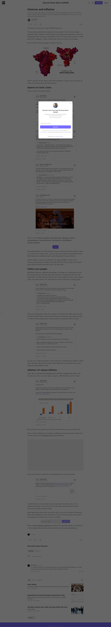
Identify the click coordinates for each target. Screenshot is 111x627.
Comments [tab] (31, 551)
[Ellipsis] (83, 565)
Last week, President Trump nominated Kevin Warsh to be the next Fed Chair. (48, 586)
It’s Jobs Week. (31, 609)
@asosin (72, 238)
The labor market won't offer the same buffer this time (47, 607)
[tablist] (33, 551)
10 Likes (33, 534)
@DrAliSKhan (66, 240)
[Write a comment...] (57, 558)
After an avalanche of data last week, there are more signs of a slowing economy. (46, 598)
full (56, 474)
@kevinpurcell (56, 240)
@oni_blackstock (55, 238)
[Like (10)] (30, 24)
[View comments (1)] (35, 24)
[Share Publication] (92, 2)
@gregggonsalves (32, 240)
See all (31, 617)
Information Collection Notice (55, 132)
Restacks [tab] (37, 551)
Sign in (106, 3)
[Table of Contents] (2, 313)
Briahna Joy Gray (48, 435)
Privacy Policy (67, 132)
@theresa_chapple (43, 238)
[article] (55, 587)
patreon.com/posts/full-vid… (62, 486)
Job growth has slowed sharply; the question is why (46, 595)
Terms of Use (63, 130)
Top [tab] (29, 580)
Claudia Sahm (34, 19)
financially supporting (43, 525)
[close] (70, 103)
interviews (49, 373)
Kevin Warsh (31, 584)
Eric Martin (34, 565)
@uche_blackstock (45, 240)
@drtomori (65, 238)
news (46, 43)
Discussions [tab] (39, 580)
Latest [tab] (33, 580)
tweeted (66, 373)
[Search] (89, 2)
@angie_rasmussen (33, 242)
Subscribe (98, 3)
